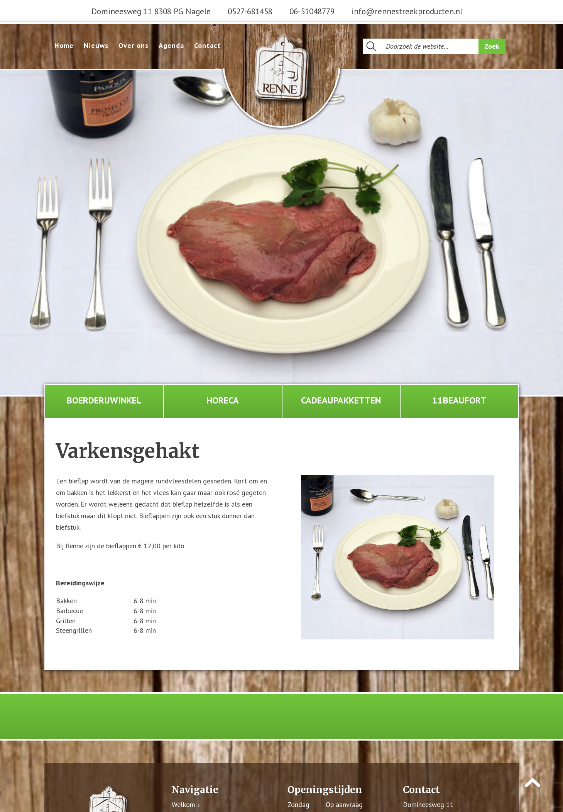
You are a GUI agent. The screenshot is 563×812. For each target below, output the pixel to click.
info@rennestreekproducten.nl (407, 11)
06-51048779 (312, 11)
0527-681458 (250, 11)
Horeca (222, 400)
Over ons (133, 45)
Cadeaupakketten (341, 400)
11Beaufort (459, 400)
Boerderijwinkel (104, 400)
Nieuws (96, 45)
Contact (207, 45)
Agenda (171, 45)
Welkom (183, 804)
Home (64, 45)
